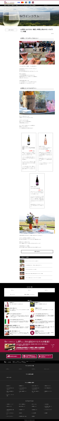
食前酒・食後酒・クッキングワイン (29, 294)
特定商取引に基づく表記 (22, 416)
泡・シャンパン (12, 294)
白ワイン (29, 290)
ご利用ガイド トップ (10, 404)
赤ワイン (12, 290)
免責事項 (33, 416)
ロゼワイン (46, 290)
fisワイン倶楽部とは (22, 404)
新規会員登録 (45, 5)
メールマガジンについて (48, 409)
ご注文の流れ (47, 404)
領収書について (34, 406)
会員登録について (22, 409)
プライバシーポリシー (10, 416)
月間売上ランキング (48, 385)
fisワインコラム (34, 404)
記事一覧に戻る (37, 251)
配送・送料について (22, 406)
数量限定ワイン (21, 385)
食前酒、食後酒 (9, 377)
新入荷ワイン (9, 385)
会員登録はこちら (34, 409)
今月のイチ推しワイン (35, 385)
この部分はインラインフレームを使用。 (36, 268)
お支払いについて (9, 406)
